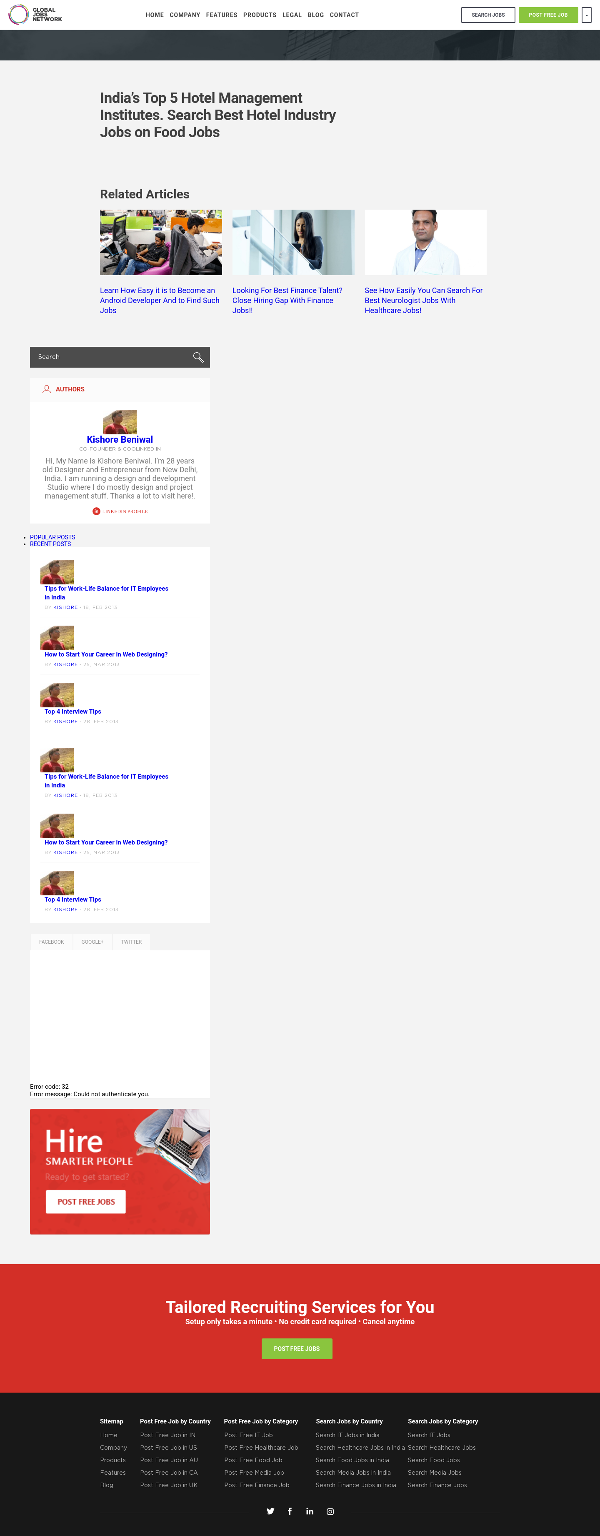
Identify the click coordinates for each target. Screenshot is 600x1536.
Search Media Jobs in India (353, 1473)
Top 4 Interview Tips (73, 711)
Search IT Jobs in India (348, 1435)
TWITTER (131, 942)
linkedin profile (120, 511)
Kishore (65, 607)
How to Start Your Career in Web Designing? (106, 654)
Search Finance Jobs (437, 1485)
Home (155, 15)
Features (222, 15)
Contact (344, 15)
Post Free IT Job (248, 1435)
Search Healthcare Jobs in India (360, 1448)
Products (260, 15)
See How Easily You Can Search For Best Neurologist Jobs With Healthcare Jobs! (424, 300)
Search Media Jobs (435, 1473)
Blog (316, 15)
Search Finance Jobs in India (356, 1485)
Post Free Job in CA (169, 1473)
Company (185, 15)
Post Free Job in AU (169, 1460)
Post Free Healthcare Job (261, 1448)
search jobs (488, 15)
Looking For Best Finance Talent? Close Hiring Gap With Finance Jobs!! (287, 300)
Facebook (51, 942)
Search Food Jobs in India (352, 1460)
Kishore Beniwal (120, 439)
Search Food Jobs (434, 1460)
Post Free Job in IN (167, 1435)
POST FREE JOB (548, 15)
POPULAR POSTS (52, 537)
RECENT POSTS (50, 544)
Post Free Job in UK (169, 1485)
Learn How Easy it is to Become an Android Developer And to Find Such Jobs (160, 300)
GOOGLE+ (93, 942)
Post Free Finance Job (257, 1485)
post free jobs (297, 1349)
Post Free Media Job (254, 1473)
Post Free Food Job (253, 1460)
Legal (292, 15)
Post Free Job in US (168, 1448)
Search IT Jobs (429, 1435)
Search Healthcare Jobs (442, 1448)
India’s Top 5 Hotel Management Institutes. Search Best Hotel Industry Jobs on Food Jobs (218, 115)
